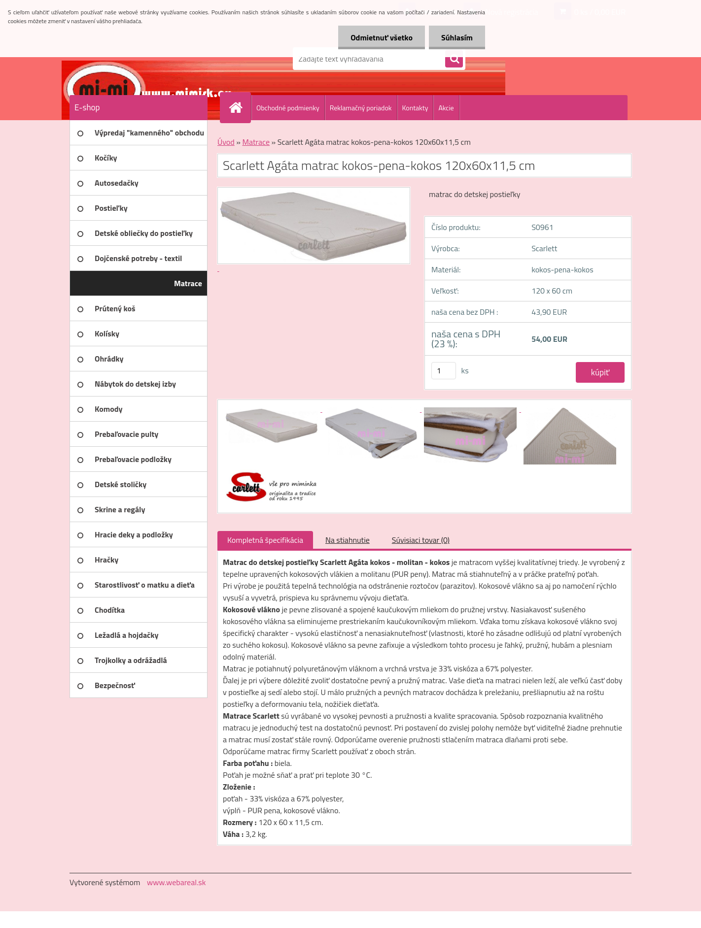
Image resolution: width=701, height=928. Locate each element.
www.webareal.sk (176, 882)
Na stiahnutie (347, 540)
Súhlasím (457, 37)
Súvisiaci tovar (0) (421, 540)
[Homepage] (239, 107)
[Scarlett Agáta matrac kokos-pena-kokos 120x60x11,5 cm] (272, 409)
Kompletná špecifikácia (265, 540)
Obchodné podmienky (287, 107)
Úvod (226, 142)
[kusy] (443, 370)
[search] (454, 59)
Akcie (446, 107)
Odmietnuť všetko (381, 37)
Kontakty (415, 107)
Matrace (256, 142)
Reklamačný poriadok (361, 107)
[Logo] (137, 58)
